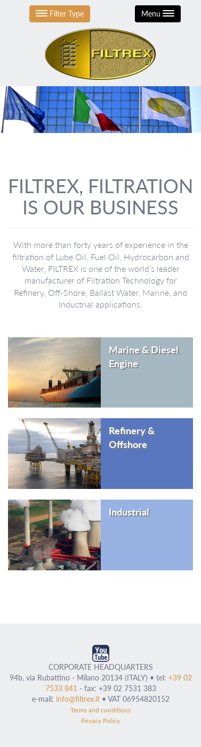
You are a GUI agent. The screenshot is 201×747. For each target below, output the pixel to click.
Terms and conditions (100, 710)
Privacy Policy (100, 721)
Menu (157, 13)
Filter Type (60, 13)
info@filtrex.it (78, 698)
